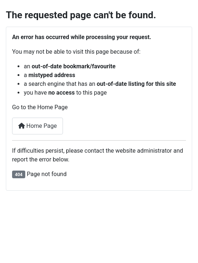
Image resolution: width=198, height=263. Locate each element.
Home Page (37, 125)
